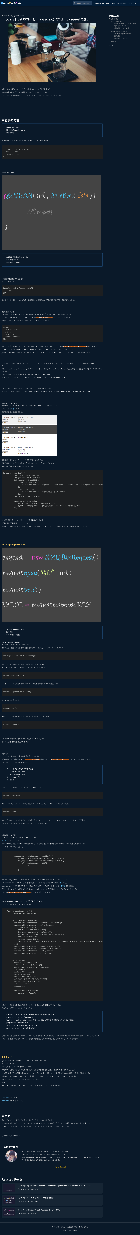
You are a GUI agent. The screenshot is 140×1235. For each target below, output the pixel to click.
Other (136, 3)
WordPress (110, 3)
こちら (13, 409)
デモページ (6, 840)
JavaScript (99, 3)
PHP (130, 3)
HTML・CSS (121, 3)
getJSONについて (12, 127)
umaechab (11, 3)
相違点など (10, 133)
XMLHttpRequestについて (15, 130)
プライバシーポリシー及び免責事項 (64, 1227)
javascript (16, 1135)
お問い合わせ (61, 1167)
